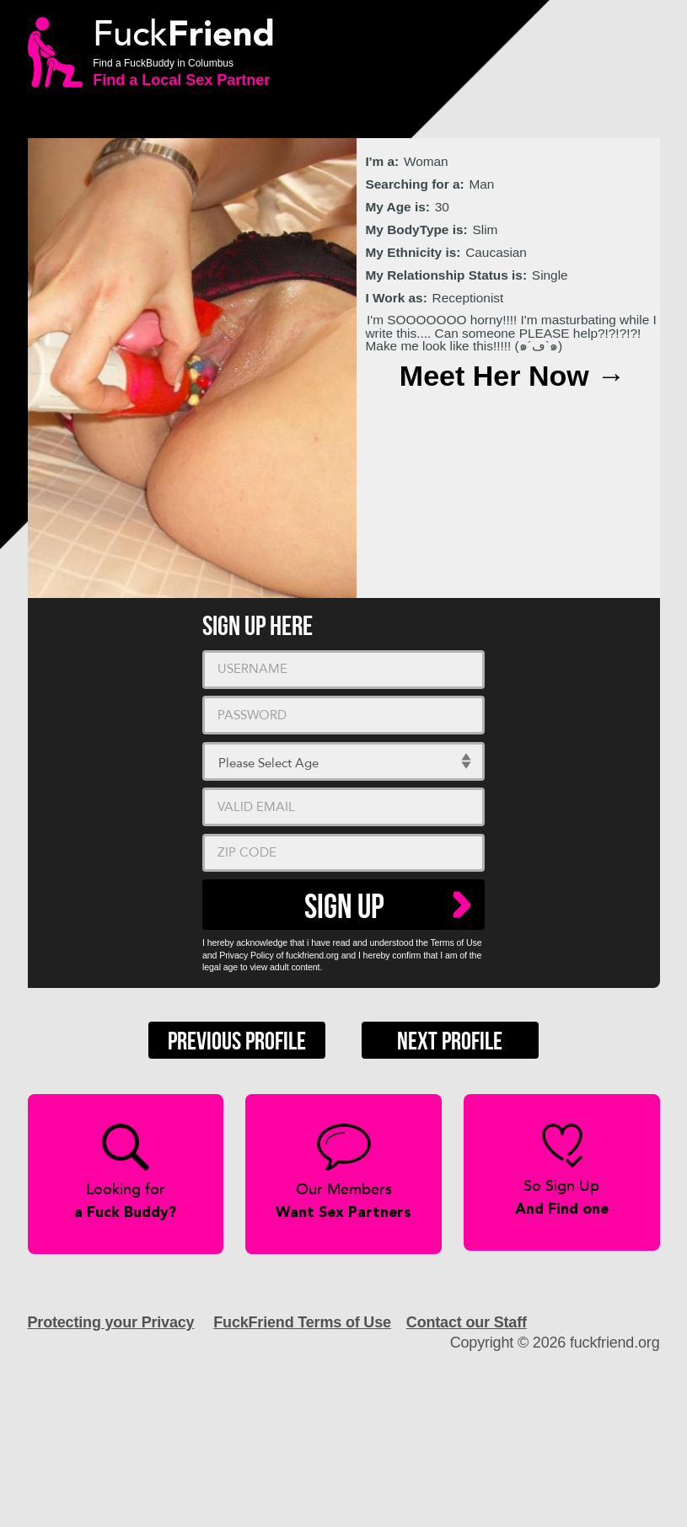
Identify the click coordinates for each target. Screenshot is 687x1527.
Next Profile (449, 1042)
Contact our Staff (466, 1322)
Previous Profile (237, 1042)
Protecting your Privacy (111, 1322)
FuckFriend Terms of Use (302, 1322)
